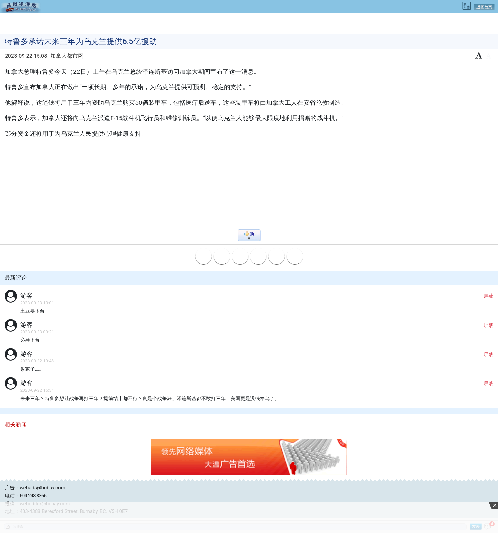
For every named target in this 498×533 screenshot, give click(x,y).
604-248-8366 (33, 496)
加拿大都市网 (66, 56)
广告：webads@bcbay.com (35, 488)
